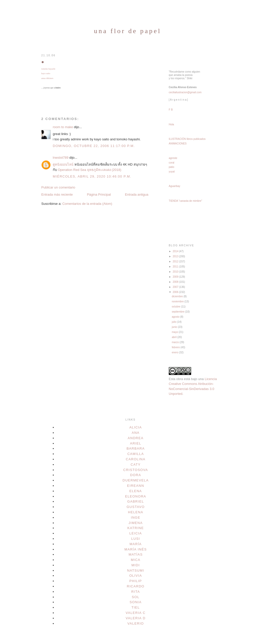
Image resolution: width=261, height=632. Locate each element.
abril (174, 337)
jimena (135, 523)
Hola (171, 124)
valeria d (136, 618)
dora (135, 475)
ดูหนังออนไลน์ (63, 164)
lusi (135, 539)
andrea (135, 438)
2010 (176, 271)
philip (135, 581)
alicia (135, 427)
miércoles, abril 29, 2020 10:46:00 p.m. (92, 176)
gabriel (135, 501)
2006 (176, 292)
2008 (176, 281)
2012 (176, 261)
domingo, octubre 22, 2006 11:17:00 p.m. (94, 146)
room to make (63, 127)
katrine (135, 528)
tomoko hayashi (48, 69)
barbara (135, 448)
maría (135, 544)
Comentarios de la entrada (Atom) (87, 204)
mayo (175, 332)
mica (135, 560)
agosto (176, 316)
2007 (176, 287)
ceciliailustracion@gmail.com (185, 92)
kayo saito (45, 73)
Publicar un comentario (58, 187)
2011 (176, 266)
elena (135, 491)
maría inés (135, 549)
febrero (176, 347)
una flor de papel (127, 31)
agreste (173, 158)
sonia (136, 602)
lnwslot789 (60, 157)
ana (136, 433)
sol (135, 597)
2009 (176, 276)
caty (136, 464)
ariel (135, 443)
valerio (135, 623)
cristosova (135, 470)
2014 (176, 251)
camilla (135, 454)
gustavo (136, 507)
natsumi (135, 570)
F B (171, 109)
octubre (176, 306)
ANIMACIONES (178, 143)
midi (136, 565)
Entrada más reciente (57, 194)
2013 (176, 256)
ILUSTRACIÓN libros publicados (187, 139)
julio (174, 321)
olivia (135, 575)
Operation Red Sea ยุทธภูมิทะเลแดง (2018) (89, 170)
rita (135, 592)
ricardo (135, 586)
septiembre (178, 311)
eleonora (135, 496)
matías (135, 554)
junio (175, 327)
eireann (135, 486)
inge (135, 517)
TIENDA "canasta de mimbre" (185, 200)
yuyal (172, 171)
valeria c (136, 613)
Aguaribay (174, 186)
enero (175, 352)
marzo (176, 342)
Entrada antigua (136, 194)
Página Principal (99, 194)
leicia (135, 533)
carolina (136, 459)
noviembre (178, 301)
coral (171, 162)
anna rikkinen (47, 78)
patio (171, 167)
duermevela (136, 480)
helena (135, 512)
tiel (136, 607)
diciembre (178, 296)
